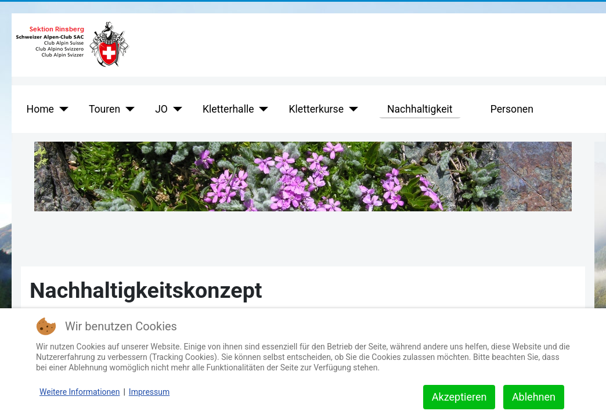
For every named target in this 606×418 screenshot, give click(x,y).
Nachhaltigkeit (420, 109)
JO (161, 109)
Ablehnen (534, 397)
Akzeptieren (459, 397)
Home (40, 109)
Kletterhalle (228, 109)
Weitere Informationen (79, 392)
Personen (511, 109)
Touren (104, 109)
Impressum (149, 392)
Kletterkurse (316, 109)
